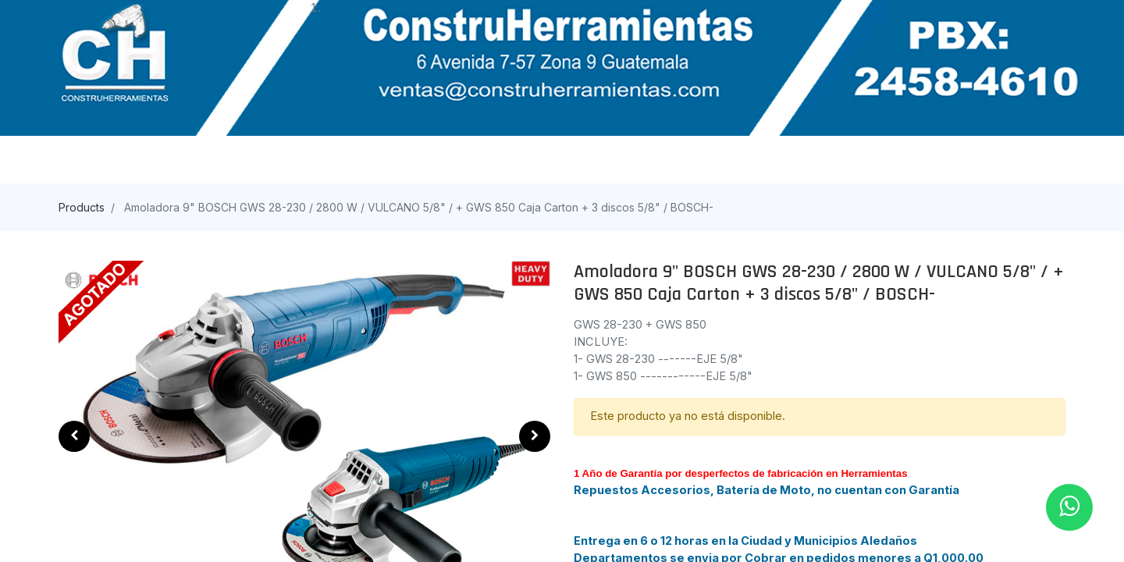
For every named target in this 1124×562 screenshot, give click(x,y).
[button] (74, 436)
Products (82, 207)
